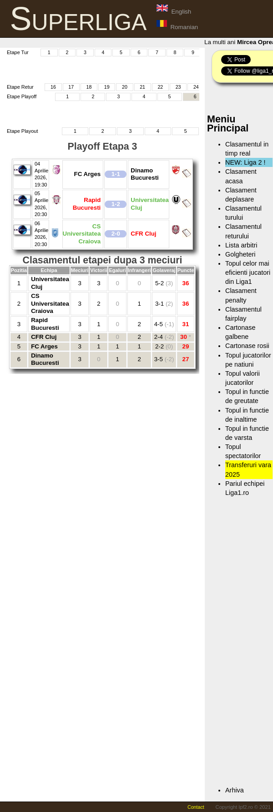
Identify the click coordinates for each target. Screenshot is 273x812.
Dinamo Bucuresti (45, 359)
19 (107, 87)
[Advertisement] (107, 68)
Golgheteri (240, 254)
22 (160, 87)
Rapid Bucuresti (45, 324)
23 (178, 87)
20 (124, 87)
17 (71, 87)
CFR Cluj (43, 336)
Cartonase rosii (247, 345)
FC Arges (44, 346)
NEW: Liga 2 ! (245, 162)
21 (142, 87)
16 (53, 87)
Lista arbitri (241, 245)
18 (88, 87)
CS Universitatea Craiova (50, 303)
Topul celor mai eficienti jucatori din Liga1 (247, 272)
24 (196, 87)
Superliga (78, 18)
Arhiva (234, 790)
